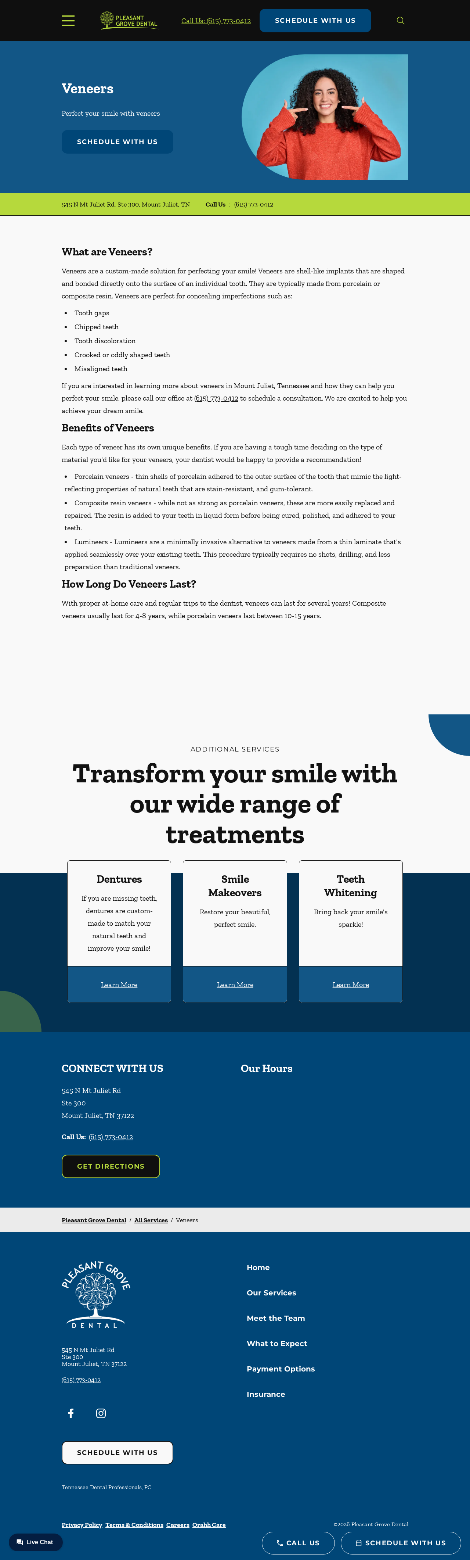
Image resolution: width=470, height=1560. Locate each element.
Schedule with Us (315, 21)
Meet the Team (276, 1318)
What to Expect (277, 1343)
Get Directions (111, 1166)
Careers (177, 1525)
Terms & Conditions (134, 1525)
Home (258, 1267)
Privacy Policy (82, 1525)
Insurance (266, 1394)
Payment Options (281, 1368)
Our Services (271, 1292)
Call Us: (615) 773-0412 (216, 20)
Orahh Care (209, 1525)
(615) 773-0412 (253, 204)
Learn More (119, 984)
